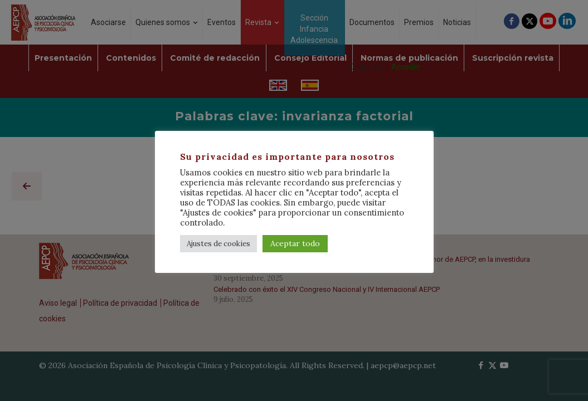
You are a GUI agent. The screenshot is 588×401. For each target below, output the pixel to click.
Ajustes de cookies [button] (218, 243)
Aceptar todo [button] (295, 243)
